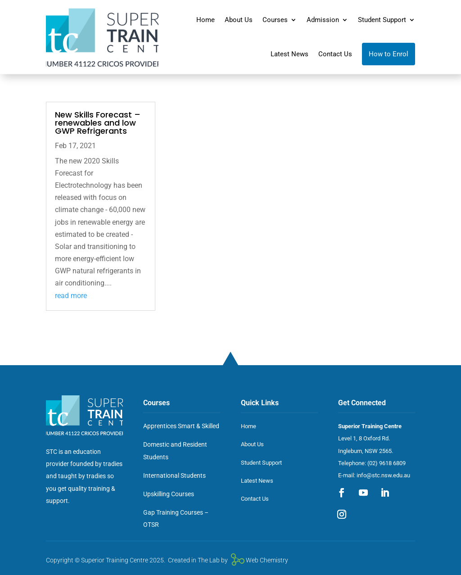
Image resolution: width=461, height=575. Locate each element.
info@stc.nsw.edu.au (383, 475)
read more (71, 295)
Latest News (289, 54)
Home (205, 20)
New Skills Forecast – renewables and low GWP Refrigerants (97, 122)
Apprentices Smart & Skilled (181, 426)
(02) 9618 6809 (386, 463)
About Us (239, 20)
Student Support (382, 20)
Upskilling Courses (168, 494)
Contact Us (335, 54)
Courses (275, 20)
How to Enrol (388, 54)
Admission (323, 20)
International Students (174, 475)
